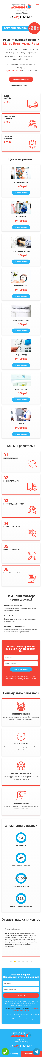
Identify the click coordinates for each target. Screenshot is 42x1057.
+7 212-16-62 (21, 17)
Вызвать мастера (21, 79)
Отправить (21, 995)
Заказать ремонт (21, 193)
